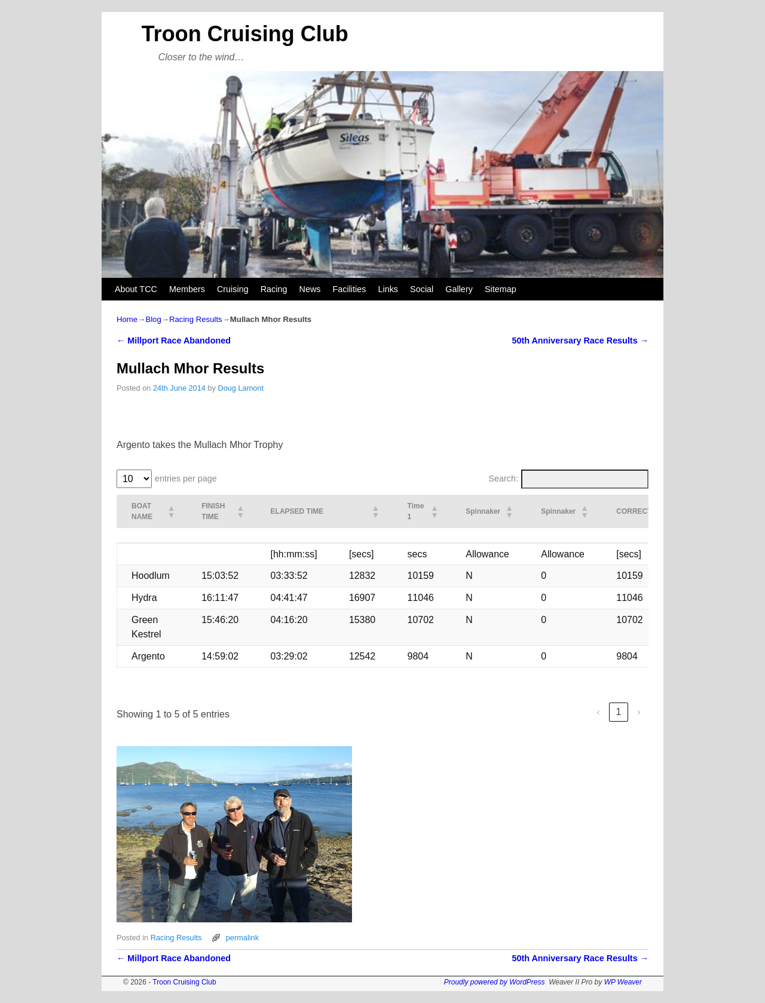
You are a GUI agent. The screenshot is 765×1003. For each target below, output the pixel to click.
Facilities (349, 289)
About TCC (136, 289)
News (310, 289)
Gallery (459, 289)
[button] (170, 511)
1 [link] (619, 712)
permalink (242, 937)
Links (388, 289)
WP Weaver (623, 982)
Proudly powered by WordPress (494, 982)
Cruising (233, 289)
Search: (504, 478)
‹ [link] (597, 712)
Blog (153, 319)
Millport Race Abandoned (174, 340)
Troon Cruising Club (245, 34)
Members (187, 289)
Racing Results (195, 319)
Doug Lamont (241, 388)
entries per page (186, 478)
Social (421, 289)
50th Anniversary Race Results (580, 340)
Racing (274, 289)
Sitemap (500, 289)
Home (127, 319)
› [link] (638, 712)
